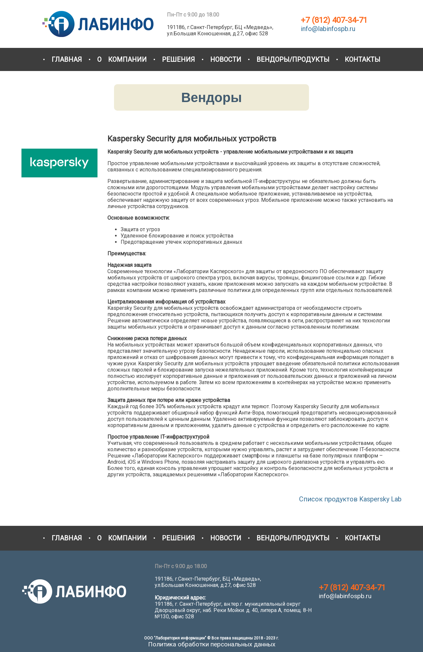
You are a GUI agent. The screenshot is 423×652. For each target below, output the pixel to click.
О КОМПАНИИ (122, 59)
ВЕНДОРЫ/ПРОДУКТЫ (292, 59)
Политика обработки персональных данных (211, 644)
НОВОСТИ (225, 59)
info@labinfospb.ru (328, 29)
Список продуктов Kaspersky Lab (350, 499)
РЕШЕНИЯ (178, 59)
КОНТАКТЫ (362, 59)
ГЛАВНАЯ (67, 59)
